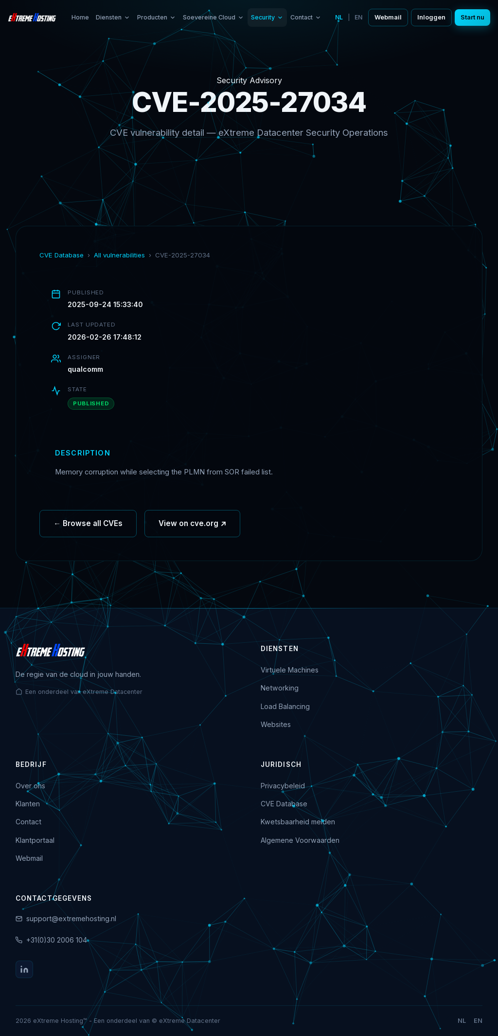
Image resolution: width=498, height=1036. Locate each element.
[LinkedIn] (24, 969)
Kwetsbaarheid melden (298, 822)
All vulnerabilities (119, 255)
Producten (156, 17)
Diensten (113, 17)
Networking (280, 688)
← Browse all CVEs (88, 526)
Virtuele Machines (290, 670)
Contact (305, 17)
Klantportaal (35, 840)
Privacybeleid (283, 786)
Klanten (28, 804)
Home (80, 17)
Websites (276, 724)
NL (339, 17)
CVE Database (61, 255)
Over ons (30, 786)
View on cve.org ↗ (192, 526)
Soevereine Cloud (213, 17)
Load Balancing (285, 706)
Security (267, 17)
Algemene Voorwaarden (300, 840)
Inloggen (431, 17)
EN (358, 17)
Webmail (388, 17)
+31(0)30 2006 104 (56, 940)
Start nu (472, 17)
